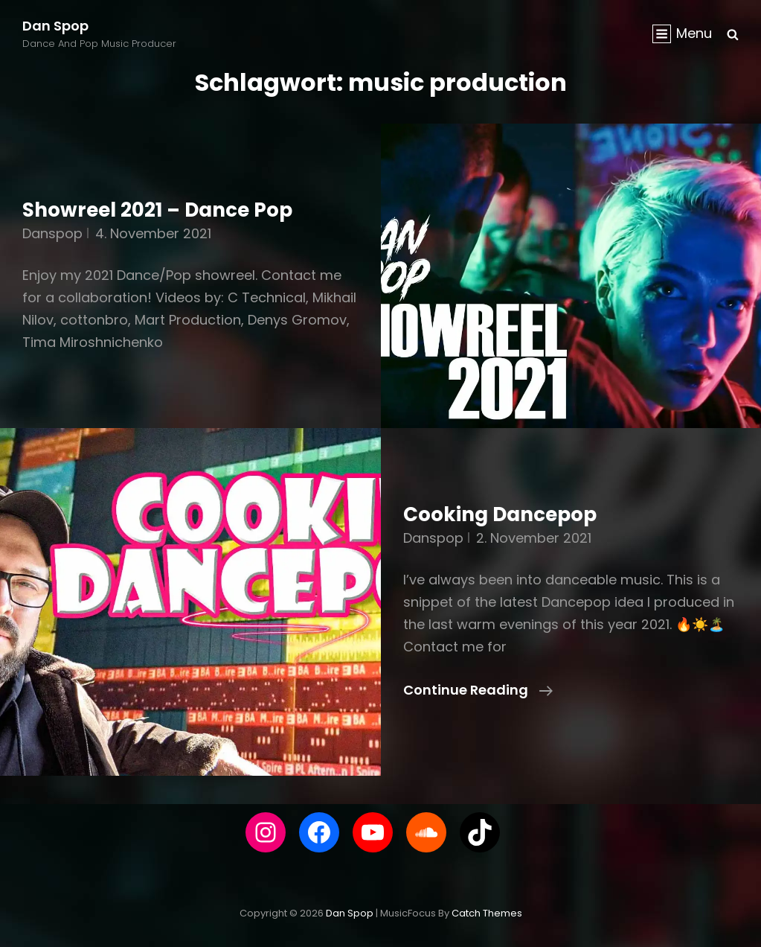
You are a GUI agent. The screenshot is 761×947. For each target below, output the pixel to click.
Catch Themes (487, 913)
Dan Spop (55, 25)
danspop (52, 233)
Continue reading (478, 690)
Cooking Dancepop (500, 514)
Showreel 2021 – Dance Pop (157, 210)
